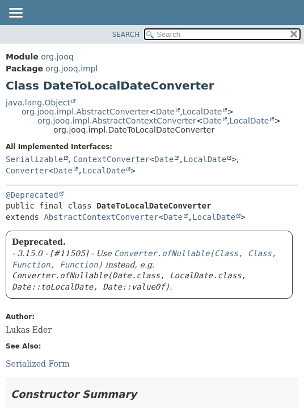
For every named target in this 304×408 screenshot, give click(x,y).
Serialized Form (38, 363)
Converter (27, 170)
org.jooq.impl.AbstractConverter (85, 111)
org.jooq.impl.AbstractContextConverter (116, 120)
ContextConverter (111, 159)
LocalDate (202, 111)
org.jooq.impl (71, 68)
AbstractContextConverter (101, 217)
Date (165, 111)
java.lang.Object (38, 102)
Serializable (34, 159)
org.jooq (57, 56)
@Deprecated (32, 194)
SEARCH (126, 35)
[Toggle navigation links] (15, 14)
